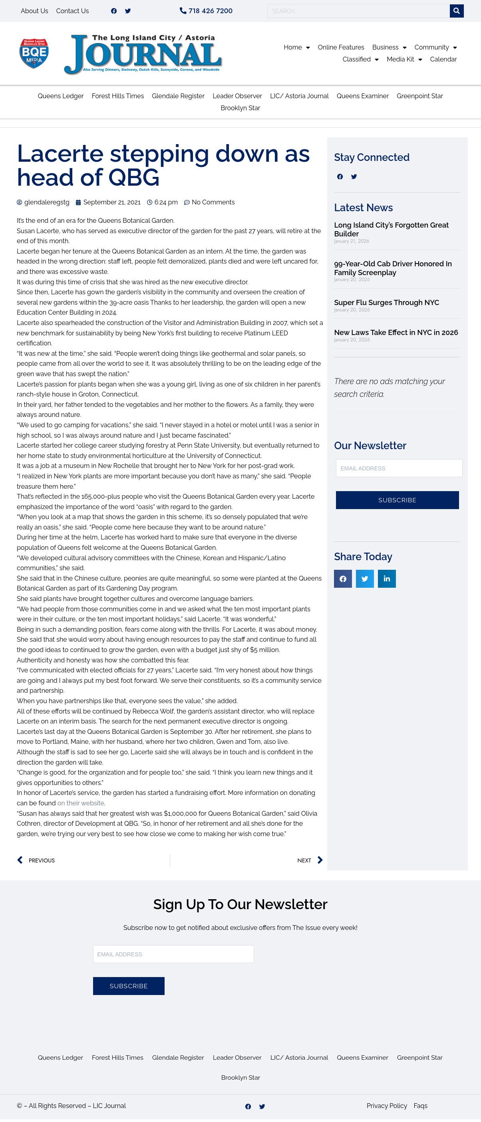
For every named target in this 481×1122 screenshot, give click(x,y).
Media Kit (404, 62)
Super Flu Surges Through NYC (387, 305)
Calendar (443, 62)
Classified (361, 62)
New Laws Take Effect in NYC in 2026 (396, 335)
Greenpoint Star (420, 99)
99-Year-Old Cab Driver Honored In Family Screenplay (393, 271)
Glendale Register (178, 99)
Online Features (341, 50)
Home (297, 50)
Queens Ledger (61, 99)
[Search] (457, 12)
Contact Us (72, 12)
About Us (34, 12)
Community (436, 50)
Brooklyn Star (240, 111)
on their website (81, 806)
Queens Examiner (363, 99)
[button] (343, 582)
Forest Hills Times (118, 99)
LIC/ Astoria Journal (299, 99)
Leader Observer (237, 99)
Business (389, 50)
